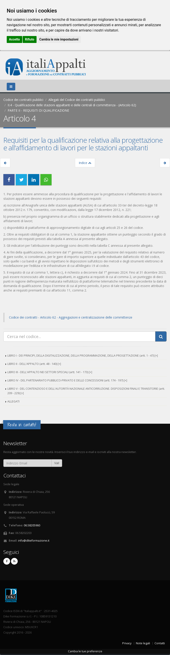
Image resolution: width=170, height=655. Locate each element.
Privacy (126, 643)
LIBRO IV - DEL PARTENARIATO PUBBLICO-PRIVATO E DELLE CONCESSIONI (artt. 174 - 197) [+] (67, 380)
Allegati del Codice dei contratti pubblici (76, 100)
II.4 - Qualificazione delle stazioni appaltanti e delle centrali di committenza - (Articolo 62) (72, 105)
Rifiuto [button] (29, 39)
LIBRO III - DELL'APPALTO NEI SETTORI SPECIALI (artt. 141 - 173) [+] (49, 372)
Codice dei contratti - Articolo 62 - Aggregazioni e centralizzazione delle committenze (70, 317)
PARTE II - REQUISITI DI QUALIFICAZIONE (38, 110)
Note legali (143, 643)
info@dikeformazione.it (33, 540)
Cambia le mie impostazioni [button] (58, 39)
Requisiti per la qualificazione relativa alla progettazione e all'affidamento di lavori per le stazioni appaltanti (83, 143)
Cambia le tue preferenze (85, 651)
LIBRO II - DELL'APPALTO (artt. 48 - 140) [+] (34, 364)
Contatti (160, 643)
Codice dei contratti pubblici (23, 100)
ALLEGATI (13, 401)
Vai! (56, 463)
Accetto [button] (14, 39)
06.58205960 (32, 525)
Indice (85, 163)
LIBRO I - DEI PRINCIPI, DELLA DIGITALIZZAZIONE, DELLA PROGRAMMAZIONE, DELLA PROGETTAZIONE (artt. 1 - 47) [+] (82, 355)
